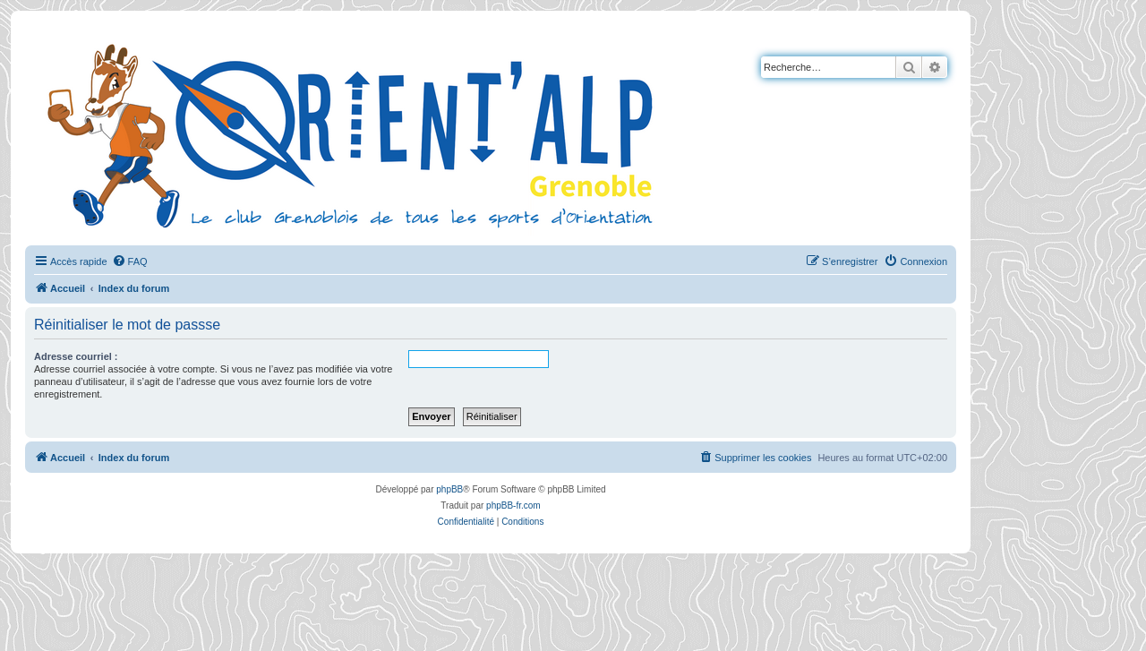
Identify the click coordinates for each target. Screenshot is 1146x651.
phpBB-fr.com (513, 505)
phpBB (449, 489)
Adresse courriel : (76, 356)
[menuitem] (130, 261)
